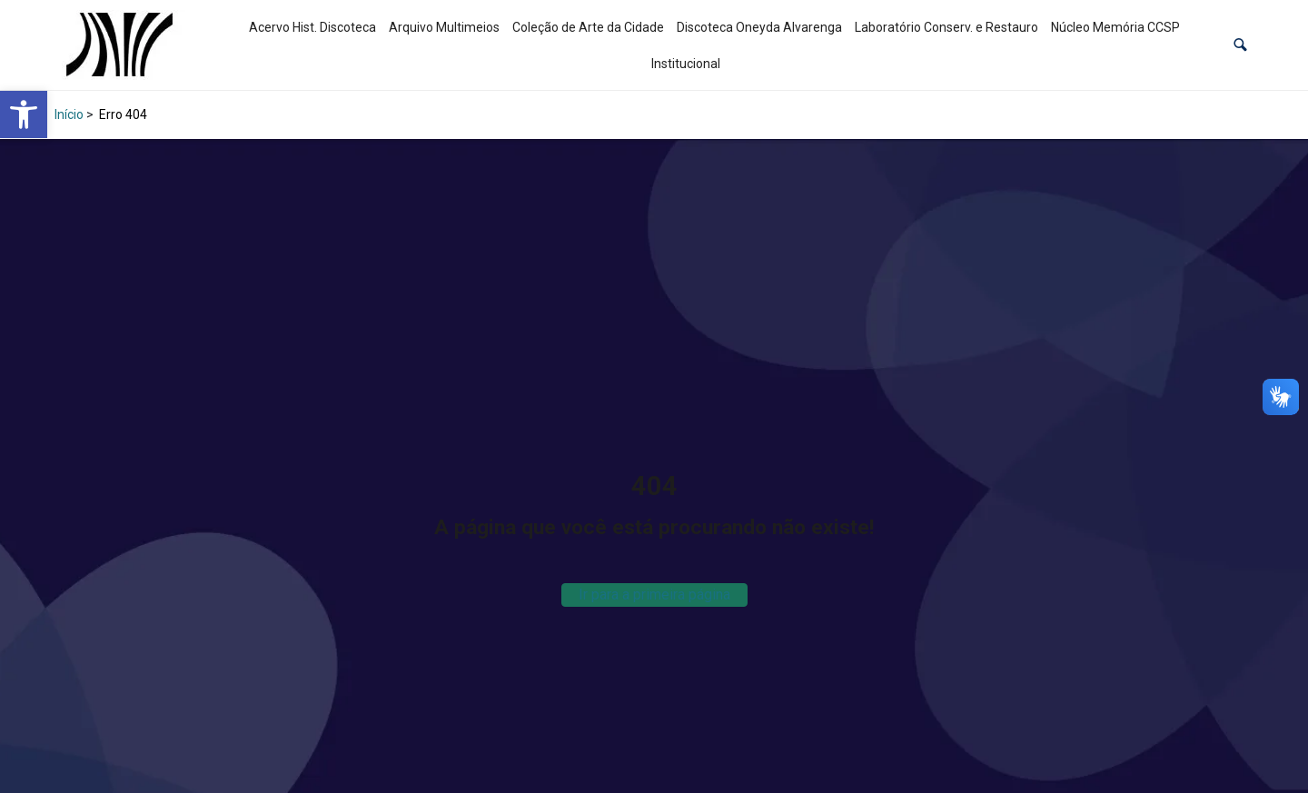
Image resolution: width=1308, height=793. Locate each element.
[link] (23, 114)
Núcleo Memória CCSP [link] (1115, 27)
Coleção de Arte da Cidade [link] (588, 27)
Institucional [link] (685, 63)
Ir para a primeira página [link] (654, 594)
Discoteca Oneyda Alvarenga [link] (759, 27)
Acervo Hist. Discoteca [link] (312, 27)
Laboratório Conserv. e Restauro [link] (946, 27)
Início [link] (69, 114)
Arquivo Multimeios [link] (444, 27)
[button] (1240, 45)
